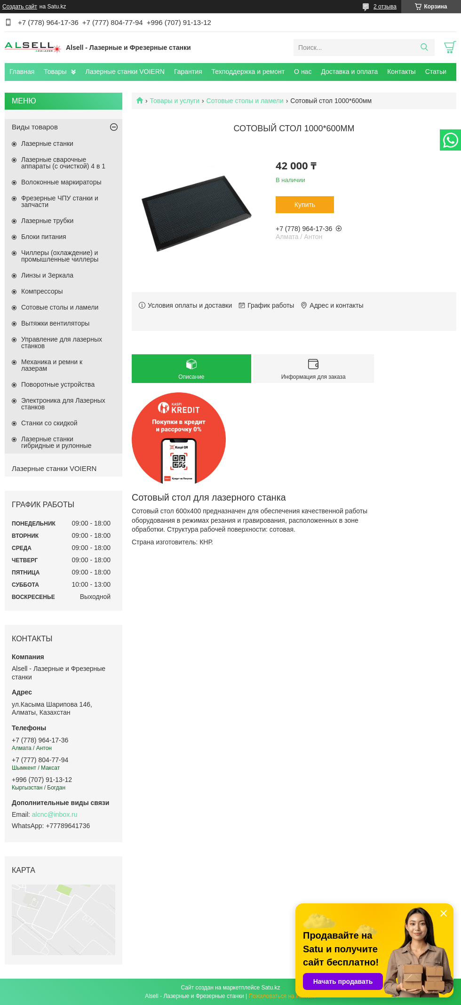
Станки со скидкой (49, 423)
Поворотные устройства (58, 384)
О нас (302, 71)
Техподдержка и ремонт (248, 71)
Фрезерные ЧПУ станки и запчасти (59, 201)
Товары (55, 71)
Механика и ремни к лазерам (51, 365)
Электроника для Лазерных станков (63, 404)
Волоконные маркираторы (61, 182)
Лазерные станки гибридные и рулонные (56, 442)
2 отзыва (385, 6)
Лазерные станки (47, 143)
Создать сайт (19, 6)
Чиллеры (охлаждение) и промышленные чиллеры (59, 256)
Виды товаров (35, 127)
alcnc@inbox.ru (55, 814)
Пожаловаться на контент (282, 996)
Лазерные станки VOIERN (124, 71)
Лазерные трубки (47, 220)
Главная (21, 71)
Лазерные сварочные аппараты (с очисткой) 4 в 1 (63, 163)
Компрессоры (42, 291)
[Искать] (424, 47)
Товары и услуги (174, 100)
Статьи (435, 71)
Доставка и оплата (349, 71)
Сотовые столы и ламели (245, 100)
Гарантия (188, 71)
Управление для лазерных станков (61, 342)
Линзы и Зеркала (47, 275)
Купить (304, 204)
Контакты (401, 71)
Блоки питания (43, 236)
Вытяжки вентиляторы (55, 323)
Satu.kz (270, 987)
